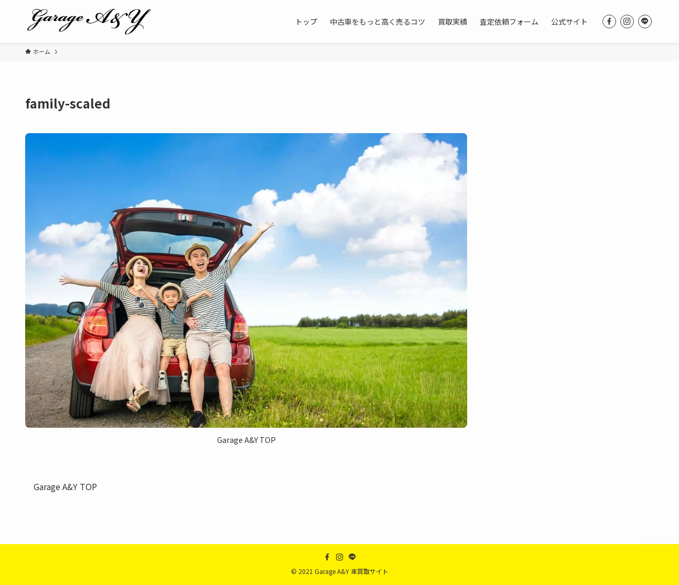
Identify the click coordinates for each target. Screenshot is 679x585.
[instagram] (627, 21)
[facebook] (609, 21)
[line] (645, 21)
